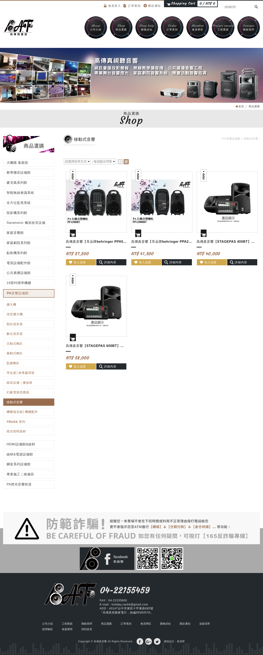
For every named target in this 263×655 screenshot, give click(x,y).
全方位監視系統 (19, 202)
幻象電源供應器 (18, 392)
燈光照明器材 (16, 431)
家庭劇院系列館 (19, 243)
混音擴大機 (15, 314)
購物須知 (146, 27)
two (120, 161)
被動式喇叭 (15, 353)
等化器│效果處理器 (21, 372)
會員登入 (112, 5)
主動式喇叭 (15, 343)
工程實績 (223, 27)
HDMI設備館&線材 (21, 444)
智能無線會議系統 (20, 192)
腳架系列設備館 (19, 464)
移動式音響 (15, 402)
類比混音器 (15, 324)
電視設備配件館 (19, 263)
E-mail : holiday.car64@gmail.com (124, 604)
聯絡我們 (248, 27)
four (126, 161)
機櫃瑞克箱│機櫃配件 (22, 412)
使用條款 (47, 629)
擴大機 (11, 304)
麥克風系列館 (17, 182)
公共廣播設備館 (19, 273)
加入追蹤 (77, 262)
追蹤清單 (204, 623)
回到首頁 (86, 629)
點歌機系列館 (17, 253)
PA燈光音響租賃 (19, 484)
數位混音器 (15, 333)
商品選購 (121, 27)
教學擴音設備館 (19, 172)
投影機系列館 (17, 213)
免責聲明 (67, 629)
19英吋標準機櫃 (19, 283)
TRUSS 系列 (16, 421)
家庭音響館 (15, 233)
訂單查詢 (132, 5)
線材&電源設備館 (20, 454)
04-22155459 (125, 590)
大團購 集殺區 (17, 162)
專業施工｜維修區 (20, 474)
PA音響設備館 (18, 293)
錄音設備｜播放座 (19, 382)
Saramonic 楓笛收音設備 (26, 222)
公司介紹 (95, 27)
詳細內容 (107, 262)
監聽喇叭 (13, 363)
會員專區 (197, 27)
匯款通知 (152, 5)
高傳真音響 (18, 27)
